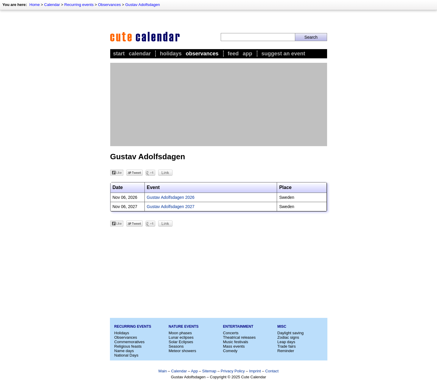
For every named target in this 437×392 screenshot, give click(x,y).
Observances (109, 4)
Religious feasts (128, 346)
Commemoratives (129, 342)
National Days (126, 355)
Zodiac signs (288, 337)
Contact (272, 371)
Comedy (230, 351)
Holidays (171, 54)
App (247, 54)
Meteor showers (182, 351)
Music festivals (235, 342)
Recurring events (79, 4)
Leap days (286, 342)
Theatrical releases (239, 337)
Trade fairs (286, 346)
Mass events (234, 346)
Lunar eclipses (181, 337)
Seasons (176, 346)
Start (119, 54)
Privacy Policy (233, 371)
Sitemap (209, 371)
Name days (124, 351)
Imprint (255, 371)
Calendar (52, 4)
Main (162, 371)
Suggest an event (283, 54)
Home (34, 4)
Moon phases (180, 333)
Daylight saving (290, 333)
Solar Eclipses (181, 342)
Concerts (231, 333)
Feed (233, 54)
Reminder (285, 351)
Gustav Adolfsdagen (142, 4)
